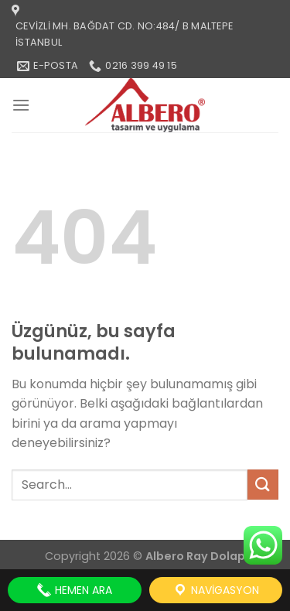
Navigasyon (215, 590)
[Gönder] (262, 484)
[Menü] (21, 105)
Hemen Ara (74, 590)
